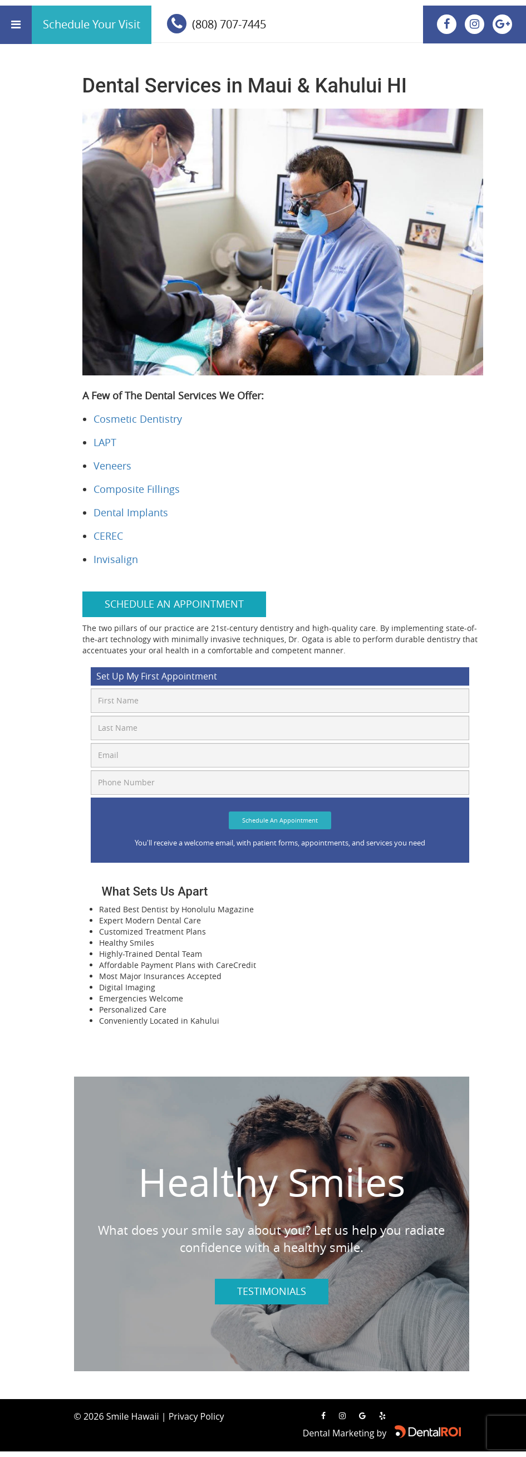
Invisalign (116, 559)
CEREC (108, 535)
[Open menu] (16, 25)
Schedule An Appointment (280, 820)
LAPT (105, 442)
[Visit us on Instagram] (476, 23)
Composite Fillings (137, 489)
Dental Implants (131, 512)
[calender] (91, 25)
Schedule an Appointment (174, 603)
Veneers (112, 465)
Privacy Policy (196, 1416)
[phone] (204, 25)
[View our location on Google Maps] (502, 23)
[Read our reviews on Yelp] (382, 1415)
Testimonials (271, 1291)
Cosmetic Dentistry (138, 419)
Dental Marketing (339, 1433)
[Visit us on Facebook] (448, 23)
